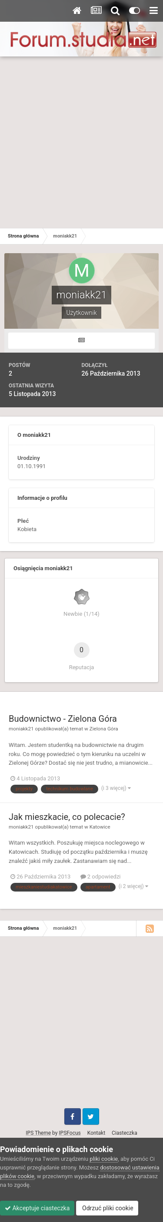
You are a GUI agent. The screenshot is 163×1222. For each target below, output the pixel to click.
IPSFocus (69, 1133)
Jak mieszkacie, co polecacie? (67, 817)
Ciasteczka (124, 1133)
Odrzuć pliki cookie (107, 1208)
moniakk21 (21, 729)
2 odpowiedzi (100, 876)
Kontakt (96, 1133)
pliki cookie (104, 1159)
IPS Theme (38, 1133)
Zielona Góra (104, 729)
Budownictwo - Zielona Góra (63, 718)
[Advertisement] (81, 142)
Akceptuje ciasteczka (37, 1208)
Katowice (100, 827)
